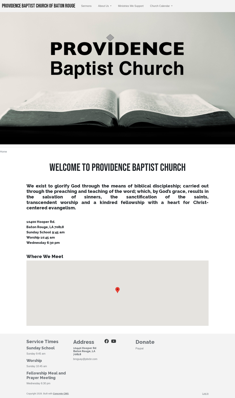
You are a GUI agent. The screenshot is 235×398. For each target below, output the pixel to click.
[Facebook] (106, 342)
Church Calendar (160, 6)
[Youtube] (113, 342)
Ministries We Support (130, 6)
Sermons (86, 6)
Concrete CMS (61, 393)
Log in (205, 393)
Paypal (140, 348)
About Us (104, 6)
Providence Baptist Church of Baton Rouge (38, 6)
